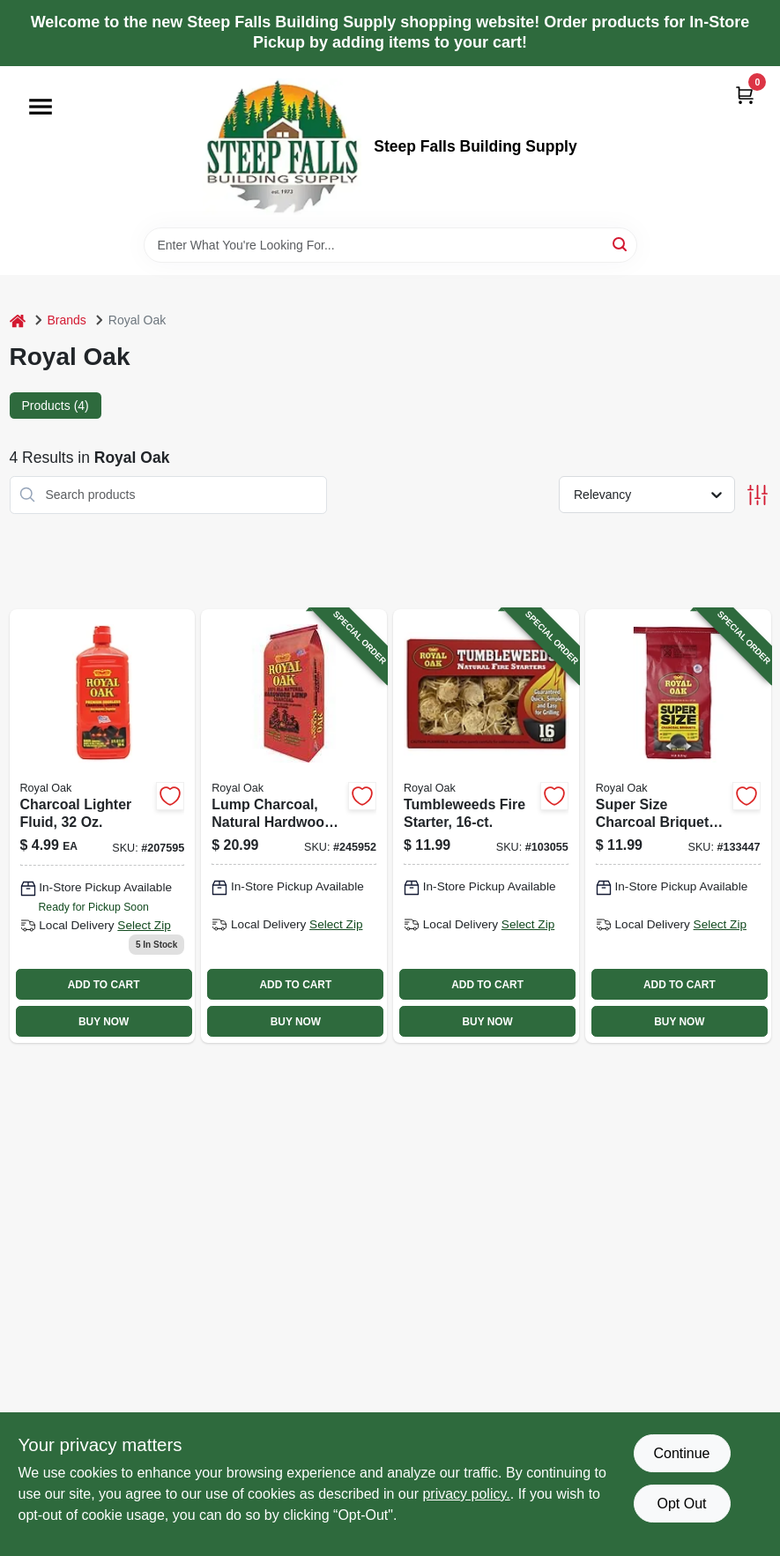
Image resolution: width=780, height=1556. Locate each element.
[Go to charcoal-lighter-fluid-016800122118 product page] (103, 826)
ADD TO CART (104, 985)
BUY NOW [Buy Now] (103, 1022)
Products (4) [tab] (55, 405)
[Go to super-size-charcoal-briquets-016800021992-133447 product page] (678, 826)
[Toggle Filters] (757, 495)
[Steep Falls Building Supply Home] (282, 146)
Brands (67, 320)
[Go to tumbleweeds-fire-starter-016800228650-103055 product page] (486, 826)
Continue (681, 1453)
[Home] (18, 320)
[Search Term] (390, 245)
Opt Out (681, 1503)
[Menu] (40, 106)
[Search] (621, 243)
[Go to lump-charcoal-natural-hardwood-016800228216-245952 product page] (294, 826)
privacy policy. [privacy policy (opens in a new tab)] (465, 1493)
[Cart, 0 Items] (745, 95)
